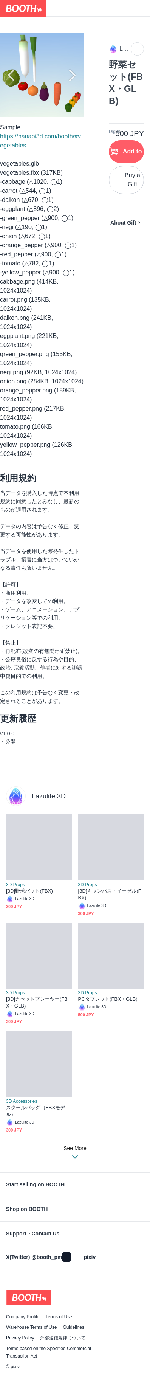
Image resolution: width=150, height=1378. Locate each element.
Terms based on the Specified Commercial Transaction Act (48, 1352)
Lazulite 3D (49, 796)
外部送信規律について (62, 1338)
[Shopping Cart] (141, 8)
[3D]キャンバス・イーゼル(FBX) (109, 894)
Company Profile (22, 1316)
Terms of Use (58, 1316)
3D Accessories (21, 1101)
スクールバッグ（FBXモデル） (35, 1111)
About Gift (123, 223)
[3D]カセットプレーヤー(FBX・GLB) (37, 1002)
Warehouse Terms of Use (31, 1327)
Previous (12, 75)
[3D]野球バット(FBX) (29, 891)
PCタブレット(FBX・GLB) (108, 999)
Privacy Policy (20, 1338)
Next (71, 75)
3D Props (15, 884)
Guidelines (73, 1327)
